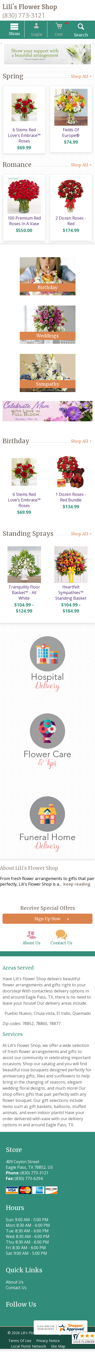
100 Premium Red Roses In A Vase (23, 223)
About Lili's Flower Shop (29, 870)
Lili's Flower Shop (30, 7)
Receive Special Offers (47, 910)
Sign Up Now (47, 921)
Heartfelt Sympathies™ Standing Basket (71, 595)
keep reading (76, 886)
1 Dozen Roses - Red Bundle (71, 499)
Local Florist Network (29, 1352)
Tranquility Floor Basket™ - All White (24, 595)
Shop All (81, 77)
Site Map (60, 1352)
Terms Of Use (20, 1346)
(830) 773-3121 (24, 15)
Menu (18, 34)
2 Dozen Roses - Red (71, 223)
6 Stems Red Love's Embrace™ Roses (23, 136)
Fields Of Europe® (71, 131)
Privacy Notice (50, 1346)
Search (77, 35)
